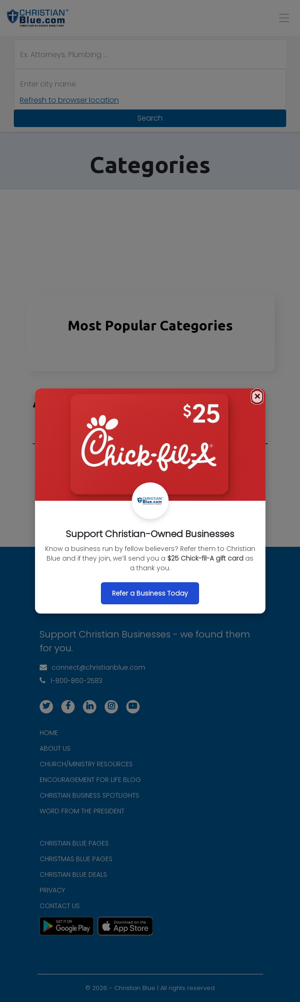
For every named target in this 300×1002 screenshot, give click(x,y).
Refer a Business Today (150, 593)
